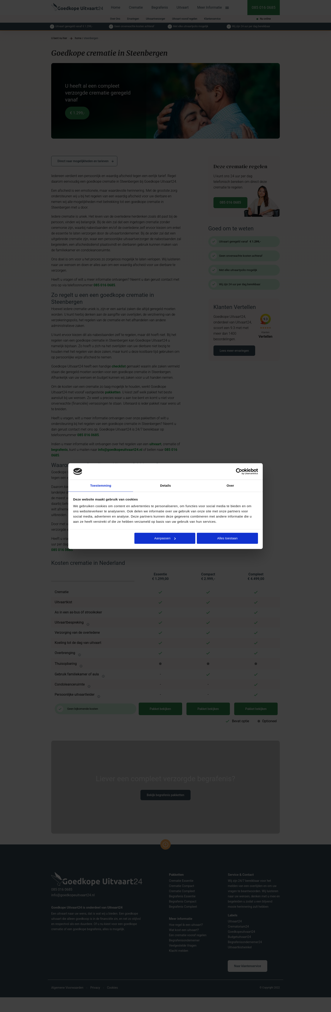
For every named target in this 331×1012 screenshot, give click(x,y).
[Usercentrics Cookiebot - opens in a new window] (239, 471)
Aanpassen (165, 538)
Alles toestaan (227, 538)
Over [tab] (230, 485)
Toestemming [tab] (100, 485)
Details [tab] (165, 485)
